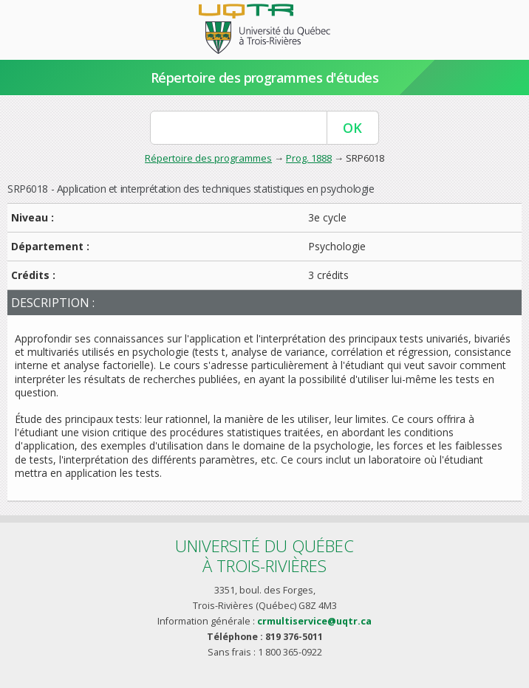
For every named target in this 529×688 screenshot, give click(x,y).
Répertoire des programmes (208, 158)
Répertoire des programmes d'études (265, 77)
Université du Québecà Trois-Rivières (264, 555)
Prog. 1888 (309, 158)
